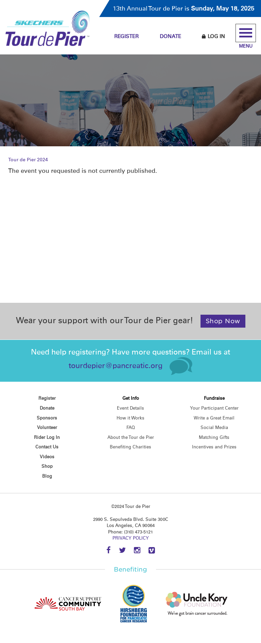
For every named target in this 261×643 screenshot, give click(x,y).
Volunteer (47, 427)
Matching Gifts (214, 437)
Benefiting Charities (130, 446)
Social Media (214, 427)
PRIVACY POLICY (130, 538)
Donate (170, 36)
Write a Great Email (214, 418)
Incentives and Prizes (214, 446)
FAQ (130, 427)
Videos (47, 456)
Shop (47, 466)
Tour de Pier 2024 (28, 160)
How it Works (130, 418)
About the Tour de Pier (130, 437)
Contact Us (46, 446)
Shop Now (223, 321)
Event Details (130, 408)
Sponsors (47, 418)
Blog (47, 476)
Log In (213, 36)
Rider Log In (47, 437)
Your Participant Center (214, 408)
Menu (246, 36)
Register (126, 36)
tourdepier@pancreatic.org (115, 365)
